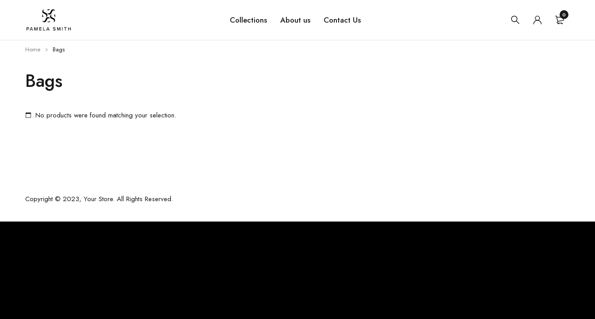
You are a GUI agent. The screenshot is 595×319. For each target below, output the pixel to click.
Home (32, 49)
